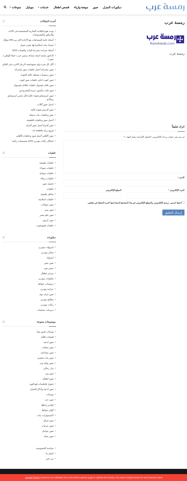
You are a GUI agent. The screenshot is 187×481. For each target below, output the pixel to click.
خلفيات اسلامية (45, 199)
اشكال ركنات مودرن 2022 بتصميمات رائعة (33, 141)
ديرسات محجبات (45, 310)
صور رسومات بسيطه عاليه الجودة (37, 74)
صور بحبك (48, 436)
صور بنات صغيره (45, 357)
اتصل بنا (49, 453)
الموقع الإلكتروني (113, 190)
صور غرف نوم (47, 294)
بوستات (50, 394)
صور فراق (48, 420)
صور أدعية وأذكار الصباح (42, 389)
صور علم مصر (47, 215)
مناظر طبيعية (47, 194)
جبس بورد (48, 268)
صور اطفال (47, 378)
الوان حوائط (47, 410)
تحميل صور (47, 183)
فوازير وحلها (47, 404)
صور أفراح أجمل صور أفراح (40, 125)
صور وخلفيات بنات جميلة (41, 114)
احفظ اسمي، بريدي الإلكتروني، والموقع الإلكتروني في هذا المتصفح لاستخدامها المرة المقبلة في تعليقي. (134, 202)
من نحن (49, 458)
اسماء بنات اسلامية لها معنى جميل (37, 45)
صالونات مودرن (45, 278)
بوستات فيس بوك (45, 331)
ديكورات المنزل (112, 7)
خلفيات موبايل (46, 173)
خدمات (44, 7)
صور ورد (49, 373)
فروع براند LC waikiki (43, 130)
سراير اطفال (47, 273)
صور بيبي (49, 209)
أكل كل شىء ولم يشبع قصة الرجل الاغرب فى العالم (28, 64)
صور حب (49, 399)
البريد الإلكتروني (176, 190)
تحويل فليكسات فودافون (42, 384)
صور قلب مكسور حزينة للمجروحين (36, 90)
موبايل (30, 7)
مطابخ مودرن (46, 299)
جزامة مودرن (46, 289)
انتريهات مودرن (46, 247)
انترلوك (50, 257)
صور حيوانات (47, 204)
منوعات (16, 7)
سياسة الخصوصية (44, 448)
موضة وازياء (81, 7)
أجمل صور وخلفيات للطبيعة (40, 120)
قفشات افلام (47, 337)
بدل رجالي (48, 368)
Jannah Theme (32, 477)
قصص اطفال (61, 7)
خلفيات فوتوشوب (44, 225)
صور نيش (48, 262)
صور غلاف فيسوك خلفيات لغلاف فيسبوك (34, 85)
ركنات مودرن (47, 304)
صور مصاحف (46, 352)
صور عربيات (47, 425)
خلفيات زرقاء (46, 178)
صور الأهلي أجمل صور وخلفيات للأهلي (35, 135)
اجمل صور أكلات (45, 104)
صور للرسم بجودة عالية (42, 109)
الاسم (181, 177)
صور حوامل (47, 431)
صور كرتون (47, 220)
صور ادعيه (48, 342)
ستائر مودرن (47, 252)
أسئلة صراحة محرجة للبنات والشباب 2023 (33, 50)
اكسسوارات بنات (45, 415)
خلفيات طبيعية (46, 162)
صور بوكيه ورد (47, 363)
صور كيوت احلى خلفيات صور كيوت (36, 80)
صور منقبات (47, 347)
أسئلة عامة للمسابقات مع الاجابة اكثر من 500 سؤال (28, 39)
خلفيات (50, 188)
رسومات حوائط (45, 283)
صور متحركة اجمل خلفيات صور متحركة (34, 69)
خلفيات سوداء (46, 168)
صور (95, 7)
